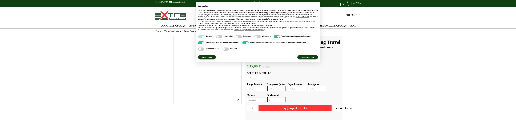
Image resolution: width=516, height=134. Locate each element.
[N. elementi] (276, 99)
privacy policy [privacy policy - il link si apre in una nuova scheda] (272, 10)
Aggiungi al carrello (295, 108)
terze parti (232, 15)
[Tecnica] (256, 99)
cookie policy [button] (309, 13)
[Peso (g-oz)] (317, 88)
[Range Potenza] (256, 88)
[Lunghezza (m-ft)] (276, 88)
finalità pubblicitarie (302, 17)
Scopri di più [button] (207, 57)
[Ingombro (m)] (297, 88)
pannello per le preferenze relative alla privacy (249, 30)
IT (357, 3)
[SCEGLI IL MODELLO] (256, 77)
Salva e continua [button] (307, 57)
